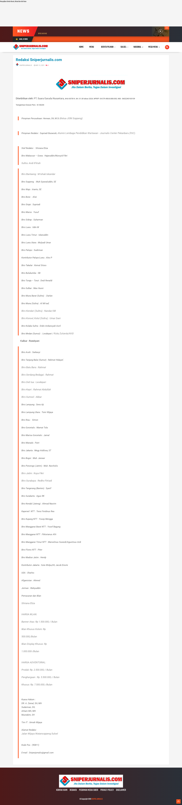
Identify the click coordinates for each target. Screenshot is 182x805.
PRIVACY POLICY (107, 790)
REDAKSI (73, 790)
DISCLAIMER (121, 790)
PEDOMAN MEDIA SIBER (88, 790)
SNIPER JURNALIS (97, 799)
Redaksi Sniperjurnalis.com (39, 60)
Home (81, 47)
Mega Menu (153, 47)
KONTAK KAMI (61, 790)
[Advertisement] (85, 14)
